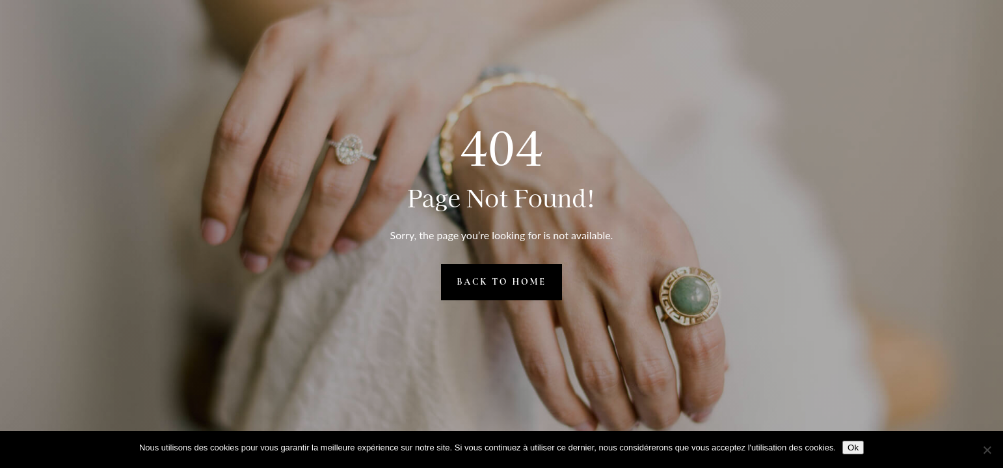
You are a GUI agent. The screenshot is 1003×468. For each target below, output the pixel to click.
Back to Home (501, 281)
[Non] (986, 449)
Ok (853, 447)
